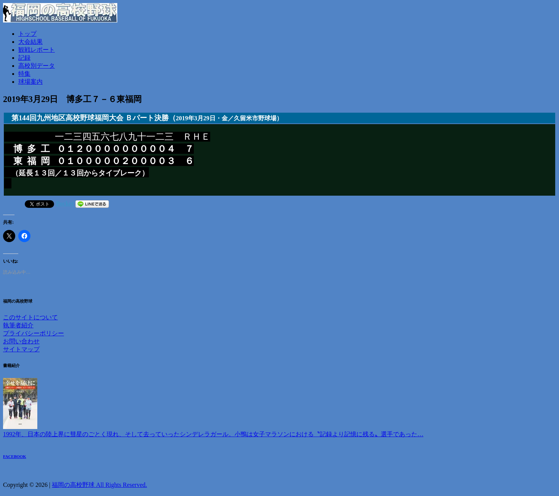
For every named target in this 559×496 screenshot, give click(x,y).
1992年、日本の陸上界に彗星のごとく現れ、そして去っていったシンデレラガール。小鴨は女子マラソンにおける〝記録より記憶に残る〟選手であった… (213, 435)
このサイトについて (30, 318)
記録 (24, 57)
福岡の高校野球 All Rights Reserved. (99, 485)
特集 (24, 73)
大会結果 (30, 41)
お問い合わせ (21, 342)
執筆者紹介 (18, 326)
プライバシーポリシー (33, 334)
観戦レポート (36, 49)
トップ (27, 33)
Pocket (64, 204)
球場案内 (30, 81)
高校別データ (36, 65)
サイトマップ (21, 350)
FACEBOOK (14, 457)
